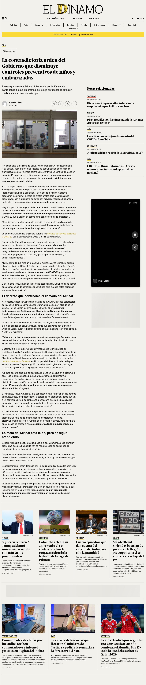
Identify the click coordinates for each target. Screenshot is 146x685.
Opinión (70, 25)
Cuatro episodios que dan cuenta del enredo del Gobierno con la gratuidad (91, 547)
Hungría (74, 35)
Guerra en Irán (87, 35)
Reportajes (55, 25)
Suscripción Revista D (56, 18)
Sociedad (132, 25)
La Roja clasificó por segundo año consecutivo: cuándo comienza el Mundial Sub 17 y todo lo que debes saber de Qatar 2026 (121, 647)
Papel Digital (77, 18)
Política (13, 25)
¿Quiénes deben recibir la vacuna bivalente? (115, 153)
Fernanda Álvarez (8, 668)
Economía (39, 25)
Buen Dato (73, 28)
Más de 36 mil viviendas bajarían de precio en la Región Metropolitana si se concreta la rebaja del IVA (128, 551)
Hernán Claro (15, 102)
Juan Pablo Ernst (7, 573)
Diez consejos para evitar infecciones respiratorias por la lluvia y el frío (110, 104)
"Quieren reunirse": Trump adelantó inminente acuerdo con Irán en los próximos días (16, 549)
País (26, 25)
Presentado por (9, 636)
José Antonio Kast (60, 35)
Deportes (116, 25)
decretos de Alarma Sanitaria (16, 361)
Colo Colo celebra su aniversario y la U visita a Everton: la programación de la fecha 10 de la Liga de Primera (54, 551)
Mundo (84, 25)
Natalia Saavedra (118, 577)
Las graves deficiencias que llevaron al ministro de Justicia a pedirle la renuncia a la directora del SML (72, 645)
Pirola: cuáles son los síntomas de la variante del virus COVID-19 (115, 121)
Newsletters (94, 18)
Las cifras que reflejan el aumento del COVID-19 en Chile (110, 137)
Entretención (99, 25)
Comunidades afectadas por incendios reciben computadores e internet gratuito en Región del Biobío (23, 645)
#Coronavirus (9, 51)
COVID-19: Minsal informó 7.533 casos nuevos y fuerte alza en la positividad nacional (111, 169)
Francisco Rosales (45, 574)
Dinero (116, 538)
